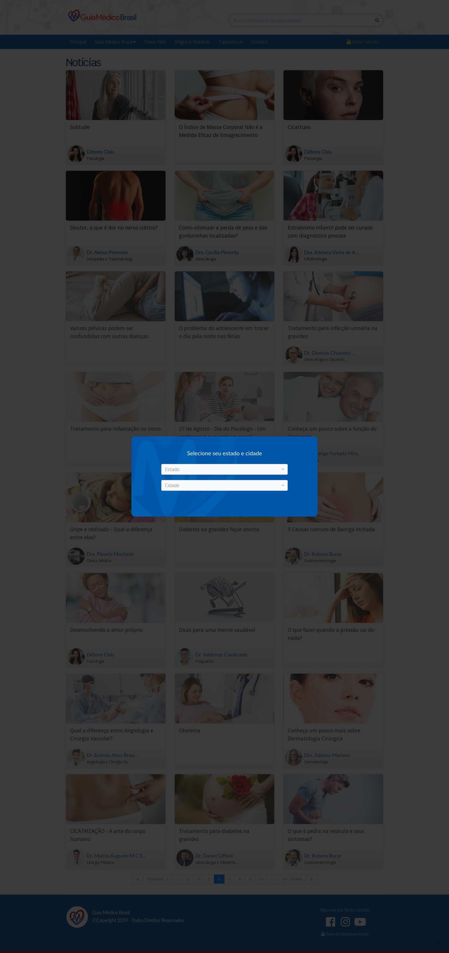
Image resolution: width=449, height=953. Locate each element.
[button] (224, 469)
